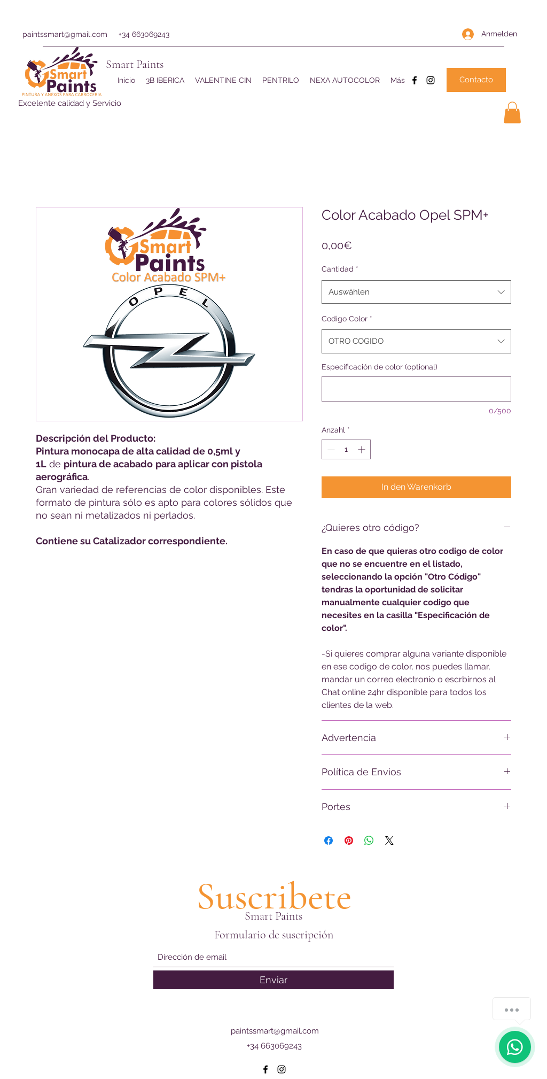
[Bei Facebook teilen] (328, 840)
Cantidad (340, 269)
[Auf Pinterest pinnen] (348, 840)
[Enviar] (273, 979)
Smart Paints (134, 64)
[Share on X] (389, 840)
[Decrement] (330, 449)
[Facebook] (414, 80)
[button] (512, 113)
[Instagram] (430, 80)
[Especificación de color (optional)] (416, 389)
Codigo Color (347, 318)
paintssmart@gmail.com (64, 34)
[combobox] (416, 292)
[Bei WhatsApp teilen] (369, 840)
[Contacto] (476, 80)
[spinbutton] (346, 449)
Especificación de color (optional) (379, 367)
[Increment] (362, 449)
